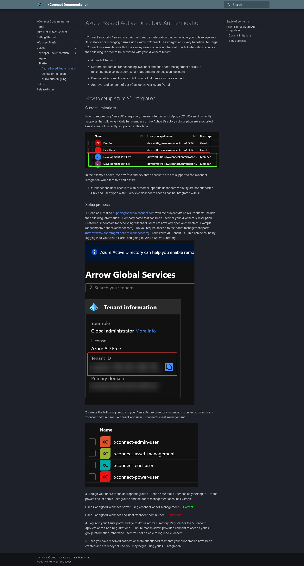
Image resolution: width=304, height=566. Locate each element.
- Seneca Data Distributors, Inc (73, 557)
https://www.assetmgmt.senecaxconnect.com (117, 233)
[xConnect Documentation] (39, 5)
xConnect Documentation (53, 21)
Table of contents (237, 21)
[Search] (246, 4)
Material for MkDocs (60, 561)
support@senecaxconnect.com (134, 213)
